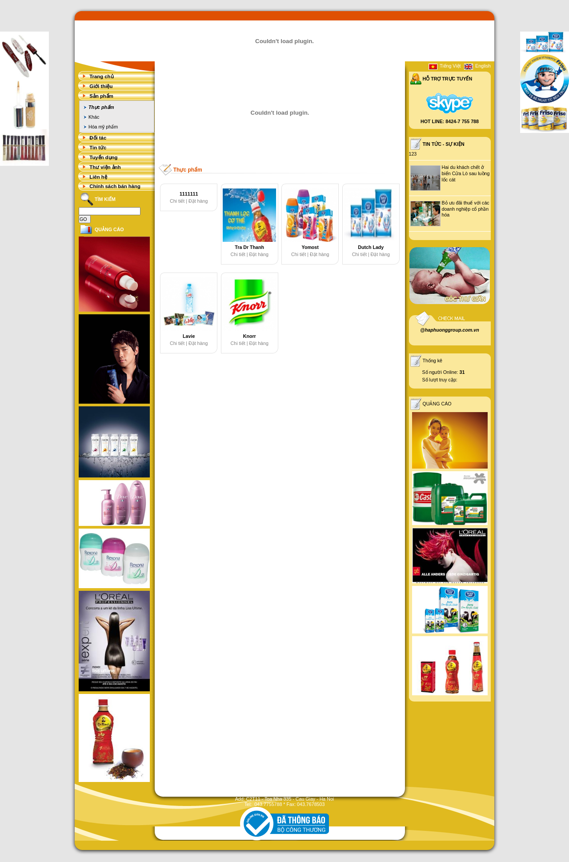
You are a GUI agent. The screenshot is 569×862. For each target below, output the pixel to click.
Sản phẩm (101, 96)
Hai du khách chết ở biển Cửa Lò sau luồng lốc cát (466, 173)
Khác (93, 117)
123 (413, 153)
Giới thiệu (100, 86)
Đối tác (97, 137)
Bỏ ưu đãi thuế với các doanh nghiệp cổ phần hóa (465, 208)
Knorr (249, 336)
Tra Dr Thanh (249, 247)
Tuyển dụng (103, 157)
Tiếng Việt (450, 65)
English (483, 65)
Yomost (310, 247)
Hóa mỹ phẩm (103, 126)
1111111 (189, 193)
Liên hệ (98, 177)
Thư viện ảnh (104, 167)
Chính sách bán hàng (114, 186)
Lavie (189, 336)
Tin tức (97, 147)
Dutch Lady (371, 247)
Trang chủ (101, 76)
